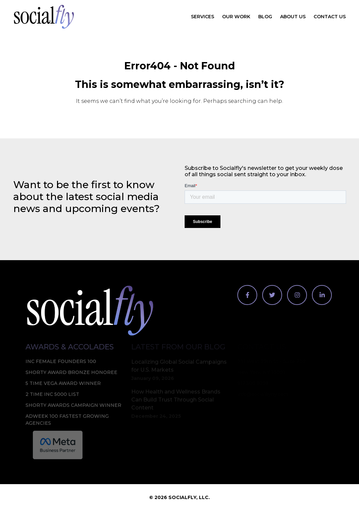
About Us (293, 17)
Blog (265, 17)
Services (202, 17)
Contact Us (330, 17)
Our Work (236, 17)
